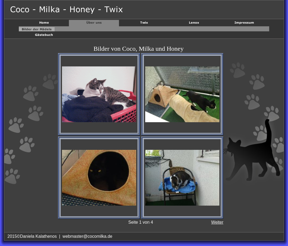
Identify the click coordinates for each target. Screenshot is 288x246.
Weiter (217, 222)
